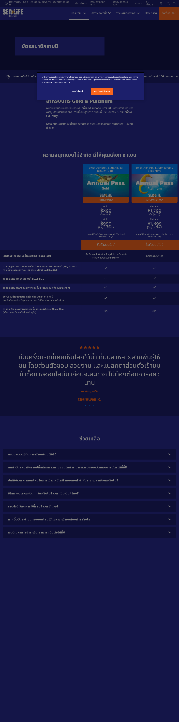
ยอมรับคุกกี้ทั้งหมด (102, 91)
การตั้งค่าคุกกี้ (78, 91)
